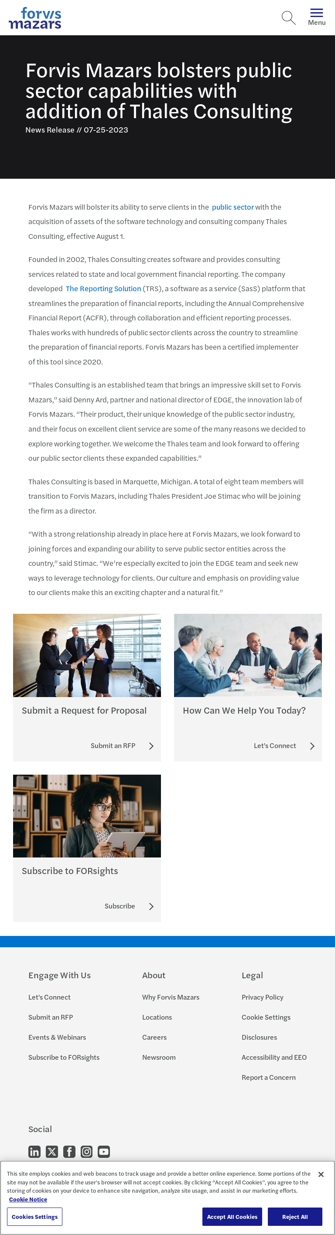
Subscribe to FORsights (63, 1057)
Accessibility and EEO (274, 1057)
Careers (154, 1037)
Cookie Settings (266, 1017)
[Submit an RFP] (113, 745)
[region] (167, 1197)
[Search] (289, 18)
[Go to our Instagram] (86, 1151)
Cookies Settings (35, 1216)
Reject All (295, 1216)
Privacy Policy (263, 997)
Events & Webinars (57, 1037)
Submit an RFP (50, 1017)
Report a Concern (269, 1077)
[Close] (321, 1174)
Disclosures (259, 1037)
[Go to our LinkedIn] (34, 1151)
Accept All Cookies (232, 1216)
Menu (317, 17)
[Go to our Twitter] (52, 1151)
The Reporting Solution (103, 288)
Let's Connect (49, 997)
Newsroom (159, 1057)
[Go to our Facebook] (69, 1151)
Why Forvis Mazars (170, 997)
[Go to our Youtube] (104, 1151)
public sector (233, 206)
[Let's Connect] (275, 745)
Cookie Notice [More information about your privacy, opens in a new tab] (28, 1199)
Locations (157, 1017)
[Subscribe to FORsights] (120, 906)
